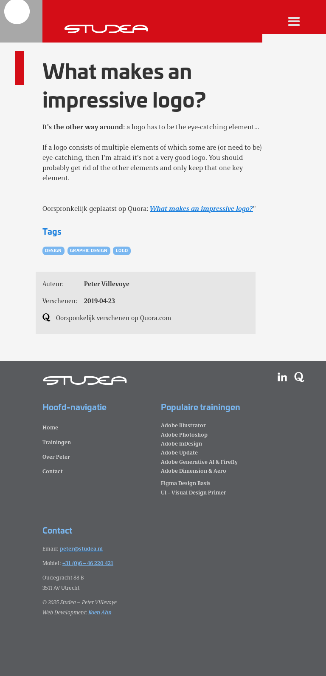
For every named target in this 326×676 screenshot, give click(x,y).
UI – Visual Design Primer (193, 492)
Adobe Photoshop (184, 434)
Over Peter (56, 456)
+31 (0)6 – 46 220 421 (87, 562)
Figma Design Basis (186, 482)
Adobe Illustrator (183, 425)
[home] (21, 21)
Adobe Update (179, 452)
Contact (52, 470)
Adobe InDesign (181, 443)
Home (50, 427)
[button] (294, 21)
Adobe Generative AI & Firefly (199, 461)
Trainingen (56, 442)
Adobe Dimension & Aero (193, 470)
